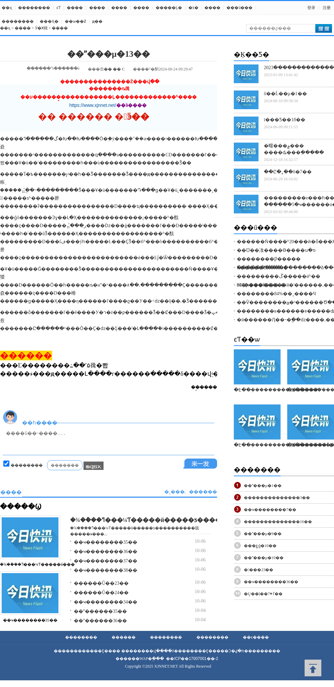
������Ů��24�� (101, 592)
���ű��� (239, 7)
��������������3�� (277, 497)
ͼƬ (58, 7)
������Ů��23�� (101, 583)
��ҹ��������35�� (30, 620)
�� (108, 69)
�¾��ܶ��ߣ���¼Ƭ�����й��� (37, 564)
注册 (327, 7)
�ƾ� (193, 7)
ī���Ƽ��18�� (284, 119)
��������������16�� (278, 521)
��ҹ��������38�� (105, 570)
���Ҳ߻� (49, 21)
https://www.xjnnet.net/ (92, 105)
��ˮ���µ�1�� (263, 485)
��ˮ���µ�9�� (263, 533)
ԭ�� (97, 21)
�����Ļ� (169, 7)
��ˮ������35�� (100, 611)
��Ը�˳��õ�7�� (288, 171)
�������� (34, 7)
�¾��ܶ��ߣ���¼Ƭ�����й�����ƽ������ (151, 520)
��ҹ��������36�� (105, 551)
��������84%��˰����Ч (276, 293)
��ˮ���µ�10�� (264, 557)
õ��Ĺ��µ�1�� (285, 93)
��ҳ (7, 7)
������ (124, 637)
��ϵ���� (256, 637)
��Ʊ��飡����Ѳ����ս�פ (276, 250)
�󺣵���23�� (258, 569)
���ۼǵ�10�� (260, 545)
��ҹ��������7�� (270, 509)
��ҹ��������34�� (105, 602)
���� (75, 7)
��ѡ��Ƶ (75, 21)
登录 (311, 7)
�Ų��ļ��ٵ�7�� (263, 593)
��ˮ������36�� (100, 620)
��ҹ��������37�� (105, 560)
